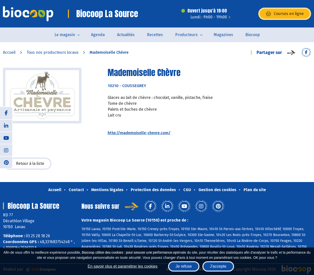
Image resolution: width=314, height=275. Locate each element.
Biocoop (252, 34)
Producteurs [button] (186, 34)
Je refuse (184, 266)
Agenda (98, 34)
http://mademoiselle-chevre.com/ (139, 133)
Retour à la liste (27, 163)
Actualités (126, 34)
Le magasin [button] (64, 34)
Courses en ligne (285, 13)
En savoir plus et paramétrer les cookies (122, 266)
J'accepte (218, 266)
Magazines (223, 34)
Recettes (155, 34)
